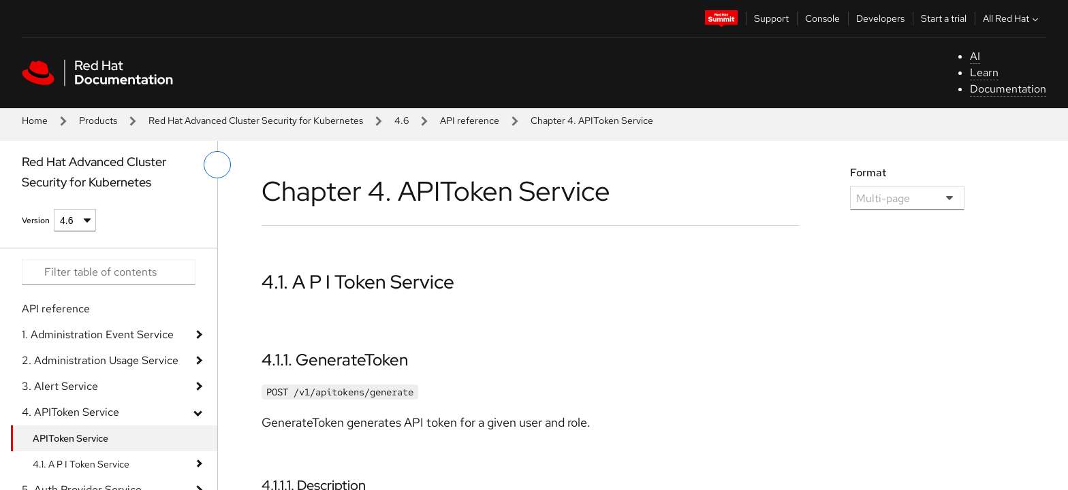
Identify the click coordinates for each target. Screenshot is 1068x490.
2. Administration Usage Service (100, 360)
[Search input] (108, 272)
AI (975, 56)
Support (771, 18)
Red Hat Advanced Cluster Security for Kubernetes (255, 120)
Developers (880, 18)
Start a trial (944, 18)
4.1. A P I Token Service (81, 464)
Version (36, 220)
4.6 (401, 120)
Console (822, 18)
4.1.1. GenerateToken (335, 359)
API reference (469, 120)
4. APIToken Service (70, 412)
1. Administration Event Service (98, 334)
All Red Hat (1012, 18)
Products (98, 120)
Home (35, 120)
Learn (984, 72)
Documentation (1008, 89)
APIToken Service (70, 438)
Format (868, 172)
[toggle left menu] (217, 164)
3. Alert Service (60, 386)
